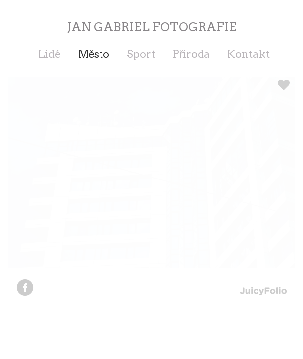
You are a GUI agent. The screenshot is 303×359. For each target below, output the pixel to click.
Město (94, 54)
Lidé (49, 54)
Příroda (191, 54)
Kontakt (248, 54)
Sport (141, 54)
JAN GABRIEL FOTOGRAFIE (152, 27)
